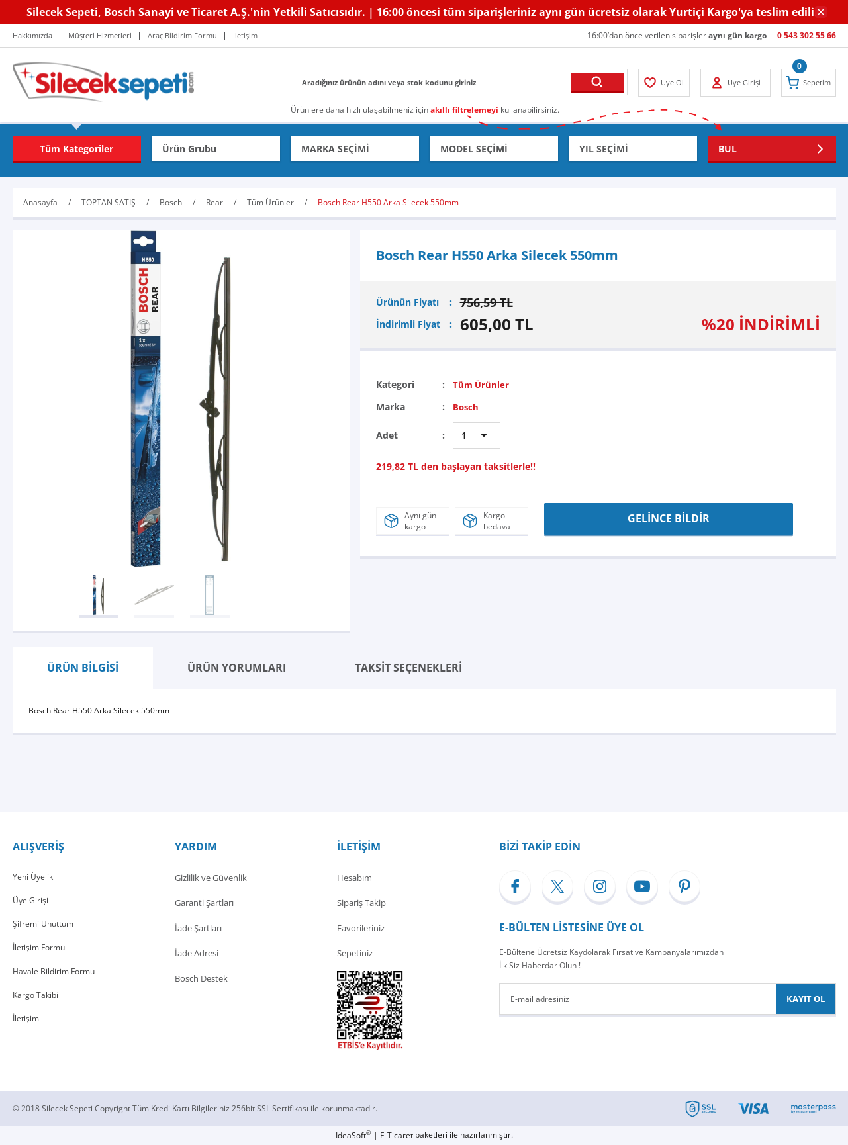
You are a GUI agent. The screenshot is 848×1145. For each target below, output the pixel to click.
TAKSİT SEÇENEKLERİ (408, 668)
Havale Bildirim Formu (56, 978)
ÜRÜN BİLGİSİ (82, 668)
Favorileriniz (361, 928)
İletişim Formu (41, 953)
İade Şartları (198, 928)
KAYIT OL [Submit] (805, 999)
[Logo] (103, 81)
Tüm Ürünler (482, 384)
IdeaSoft (353, 1135)
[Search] (459, 82)
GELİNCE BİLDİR (668, 517)
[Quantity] (476, 435)
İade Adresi (196, 953)
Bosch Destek (201, 978)
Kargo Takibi (37, 1003)
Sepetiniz (355, 953)
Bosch (466, 406)
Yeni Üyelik (34, 878)
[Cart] (806, 83)
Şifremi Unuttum (45, 928)
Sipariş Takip (361, 903)
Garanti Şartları (204, 903)
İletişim (27, 1028)
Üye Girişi (31, 903)
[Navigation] (77, 148)
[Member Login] (666, 83)
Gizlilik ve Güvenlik (211, 878)
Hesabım (354, 878)
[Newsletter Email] (667, 999)
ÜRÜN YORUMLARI (236, 668)
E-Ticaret (396, 1135)
